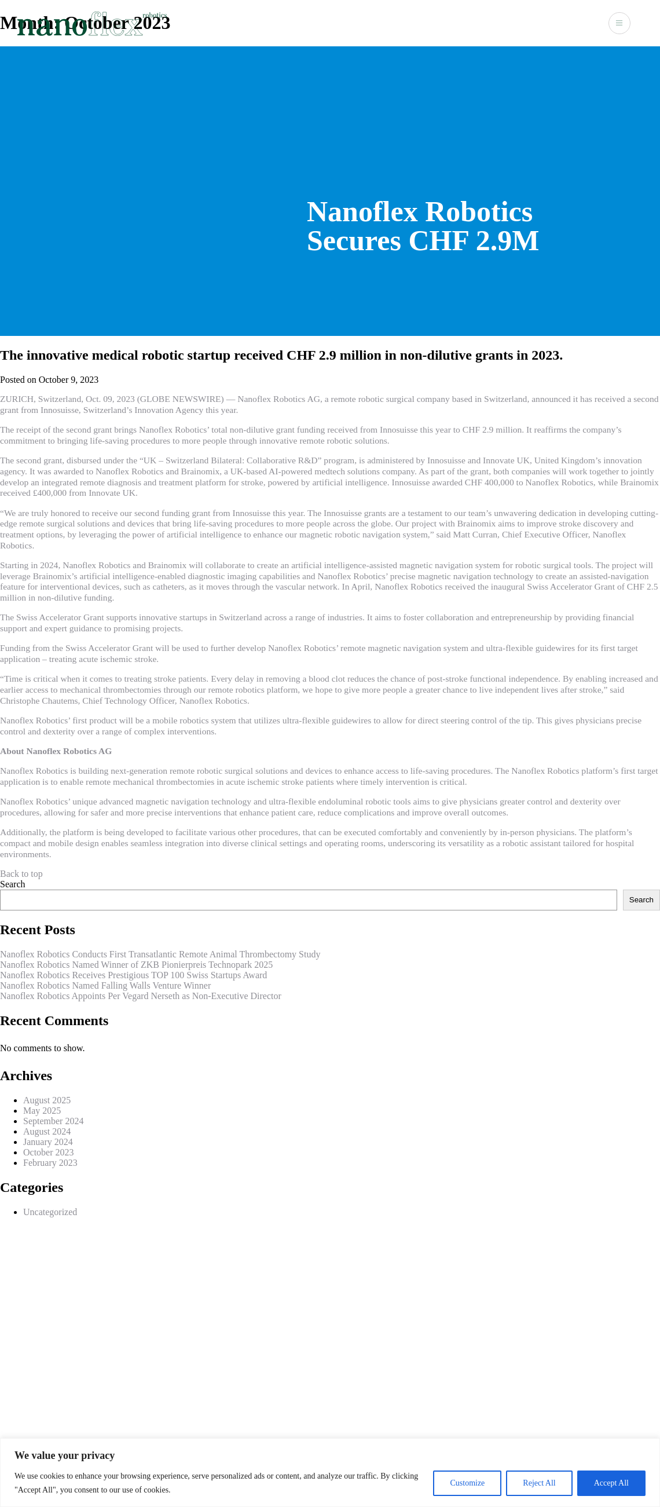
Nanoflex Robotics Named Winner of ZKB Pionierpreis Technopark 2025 (136, 965)
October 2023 (48, 1152)
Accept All (611, 1483)
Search (12, 884)
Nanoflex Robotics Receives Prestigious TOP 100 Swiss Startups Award (133, 975)
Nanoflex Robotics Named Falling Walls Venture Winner (105, 985)
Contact (580, 22)
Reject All (539, 1483)
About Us (439, 22)
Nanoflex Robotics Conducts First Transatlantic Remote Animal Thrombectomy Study (160, 954)
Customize (467, 1483)
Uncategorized (50, 1212)
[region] (330, 1472)
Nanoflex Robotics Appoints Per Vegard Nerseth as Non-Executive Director (140, 996)
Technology (493, 22)
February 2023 (50, 1163)
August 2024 (47, 1131)
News (540, 22)
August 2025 (47, 1100)
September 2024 (53, 1121)
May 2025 (42, 1110)
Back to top (21, 874)
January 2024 (48, 1142)
